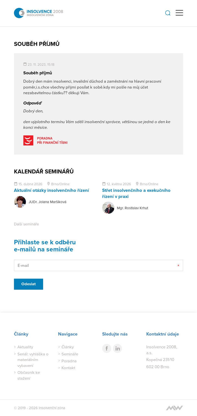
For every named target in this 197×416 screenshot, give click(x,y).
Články (68, 347)
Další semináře (26, 223)
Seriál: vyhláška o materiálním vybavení (33, 359)
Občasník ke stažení (28, 375)
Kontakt (68, 367)
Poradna (69, 360)
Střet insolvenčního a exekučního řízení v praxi (136, 193)
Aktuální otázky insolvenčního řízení (51, 190)
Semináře (70, 353)
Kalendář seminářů (44, 171)
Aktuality (25, 347)
